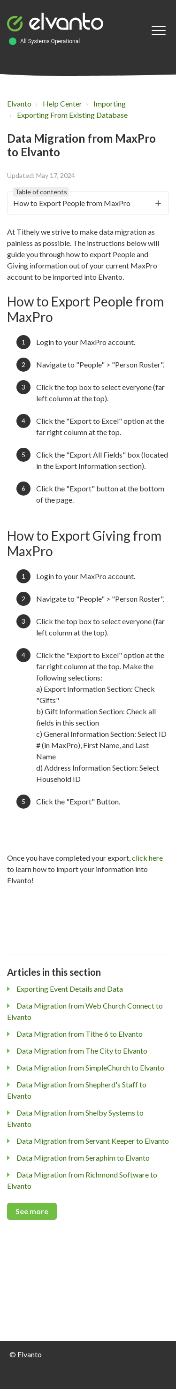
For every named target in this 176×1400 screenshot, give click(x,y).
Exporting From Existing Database (72, 114)
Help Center (62, 103)
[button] (158, 30)
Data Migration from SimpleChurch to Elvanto (90, 1067)
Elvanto (19, 103)
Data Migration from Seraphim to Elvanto (83, 1157)
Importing (109, 103)
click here (147, 857)
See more (31, 1211)
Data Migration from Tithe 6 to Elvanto (79, 1033)
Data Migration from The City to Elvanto (81, 1050)
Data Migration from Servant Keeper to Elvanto (92, 1140)
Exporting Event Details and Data (69, 988)
